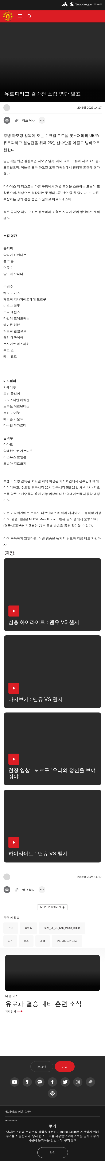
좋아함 (28, 927)
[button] (20, 16)
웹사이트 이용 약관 (18, 1111)
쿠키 (52, 1126)
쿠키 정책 (70, 1140)
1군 (10, 940)
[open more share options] (42, 120)
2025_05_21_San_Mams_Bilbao (62, 927)
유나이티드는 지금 (67, 940)
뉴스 (10, 927)
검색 (42, 940)
